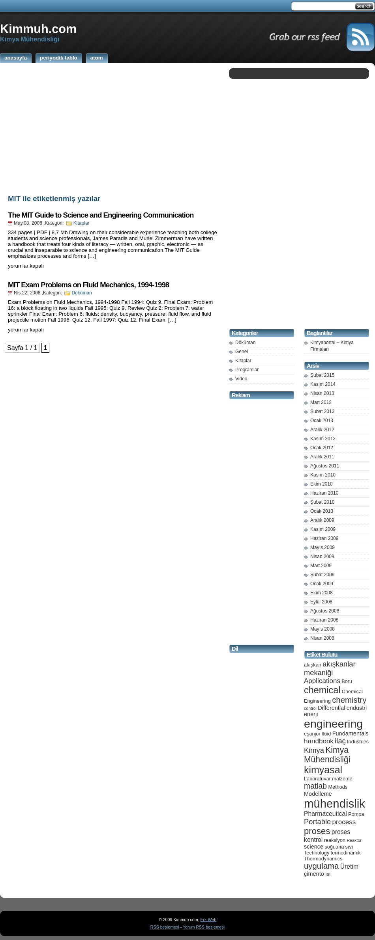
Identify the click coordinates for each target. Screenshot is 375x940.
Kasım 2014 (323, 384)
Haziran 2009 (324, 538)
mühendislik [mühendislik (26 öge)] (334, 803)
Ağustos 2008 (324, 611)
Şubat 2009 (322, 574)
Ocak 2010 (321, 511)
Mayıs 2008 (322, 629)
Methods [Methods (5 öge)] (337, 787)
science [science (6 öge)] (313, 846)
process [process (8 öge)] (344, 822)
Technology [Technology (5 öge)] (316, 853)
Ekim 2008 (321, 593)
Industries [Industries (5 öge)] (358, 742)
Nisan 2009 (322, 556)
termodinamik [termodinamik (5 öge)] (346, 853)
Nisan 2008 (322, 638)
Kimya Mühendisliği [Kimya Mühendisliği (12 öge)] (327, 754)
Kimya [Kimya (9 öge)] (314, 750)
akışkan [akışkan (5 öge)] (312, 665)
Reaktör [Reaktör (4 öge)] (354, 840)
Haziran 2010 (324, 493)
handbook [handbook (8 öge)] (319, 741)
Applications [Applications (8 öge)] (322, 681)
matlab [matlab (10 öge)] (315, 786)
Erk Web (208, 919)
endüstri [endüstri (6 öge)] (357, 708)
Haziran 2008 (324, 620)
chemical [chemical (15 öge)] (322, 690)
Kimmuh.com (38, 28)
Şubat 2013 (322, 411)
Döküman (81, 293)
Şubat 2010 (322, 502)
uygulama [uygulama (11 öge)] (321, 866)
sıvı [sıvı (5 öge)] (349, 847)
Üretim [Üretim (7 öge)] (349, 866)
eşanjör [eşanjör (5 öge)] (312, 734)
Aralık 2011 (322, 457)
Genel (241, 351)
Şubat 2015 (322, 375)
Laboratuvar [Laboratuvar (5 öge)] (317, 779)
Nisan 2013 (322, 393)
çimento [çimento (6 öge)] (314, 874)
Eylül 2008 (321, 602)
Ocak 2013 (321, 420)
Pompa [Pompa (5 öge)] (356, 814)
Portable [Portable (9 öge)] (317, 821)
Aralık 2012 (322, 429)
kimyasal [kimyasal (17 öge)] (323, 769)
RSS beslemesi (164, 927)
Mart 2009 (321, 565)
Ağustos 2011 (324, 466)
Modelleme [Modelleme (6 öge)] (318, 794)
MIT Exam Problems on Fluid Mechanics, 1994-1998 (88, 285)
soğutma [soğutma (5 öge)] (334, 847)
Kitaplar (81, 223)
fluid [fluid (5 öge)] (326, 734)
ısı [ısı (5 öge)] (327, 874)
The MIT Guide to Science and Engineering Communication (101, 215)
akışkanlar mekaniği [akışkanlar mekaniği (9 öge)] (330, 668)
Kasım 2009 (323, 529)
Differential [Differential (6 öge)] (331, 708)
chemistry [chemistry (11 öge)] (349, 700)
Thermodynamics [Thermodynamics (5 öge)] (323, 859)
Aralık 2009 (322, 520)
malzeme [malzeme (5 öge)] (342, 779)
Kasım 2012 (323, 438)
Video (241, 379)
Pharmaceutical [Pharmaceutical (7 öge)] (325, 813)
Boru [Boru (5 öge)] (346, 681)
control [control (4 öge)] (310, 708)
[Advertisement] (112, 127)
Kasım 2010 (323, 475)
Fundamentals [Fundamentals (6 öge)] (350, 733)
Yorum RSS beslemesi (204, 927)
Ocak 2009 (321, 583)
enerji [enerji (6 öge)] (311, 714)
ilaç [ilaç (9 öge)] (340, 741)
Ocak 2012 (321, 447)
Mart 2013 (321, 402)
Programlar (247, 369)
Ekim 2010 (321, 484)
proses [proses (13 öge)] (317, 831)
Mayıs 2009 (322, 547)
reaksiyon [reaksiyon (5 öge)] (334, 840)
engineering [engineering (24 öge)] (333, 723)
